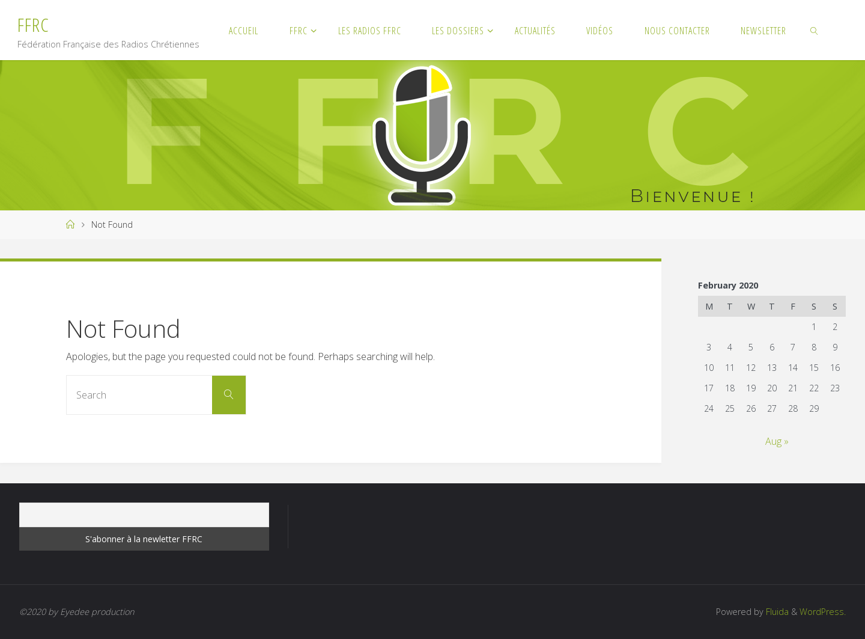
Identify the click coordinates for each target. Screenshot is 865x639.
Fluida (776, 611)
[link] (814, 30)
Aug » (777, 441)
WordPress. (823, 611)
